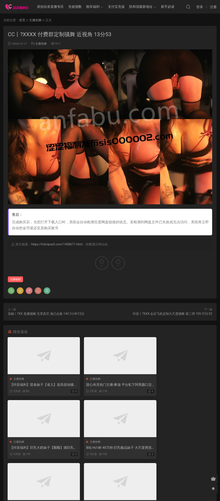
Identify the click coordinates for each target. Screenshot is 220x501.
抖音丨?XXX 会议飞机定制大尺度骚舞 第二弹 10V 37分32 (172, 313)
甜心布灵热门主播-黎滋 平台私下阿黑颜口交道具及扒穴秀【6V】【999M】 (109, 385)
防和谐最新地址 (141, 7)
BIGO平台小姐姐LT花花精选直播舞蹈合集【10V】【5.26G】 (109, 448)
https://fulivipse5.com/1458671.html (56, 244)
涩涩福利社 (16, 6)
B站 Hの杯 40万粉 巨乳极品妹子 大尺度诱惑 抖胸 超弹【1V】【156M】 (39, 448)
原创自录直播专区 (50, 7)
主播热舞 (41, 43)
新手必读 (167, 7)
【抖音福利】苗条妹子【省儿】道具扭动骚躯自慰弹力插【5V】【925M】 (40, 385)
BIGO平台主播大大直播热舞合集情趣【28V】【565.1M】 (179, 448)
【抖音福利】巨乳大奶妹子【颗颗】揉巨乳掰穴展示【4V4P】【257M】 (179, 385)
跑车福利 (93, 7)
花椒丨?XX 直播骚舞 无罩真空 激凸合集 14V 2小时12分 (46, 313)
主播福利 (15, 279)
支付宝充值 (116, 7)
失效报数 (75, 7)
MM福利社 (110, 490)
